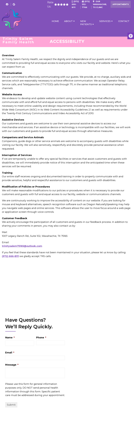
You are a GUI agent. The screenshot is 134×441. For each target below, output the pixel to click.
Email (9, 353)
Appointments (121, 4)
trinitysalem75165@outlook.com (22, 246)
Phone (41, 338)
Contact (123, 21)
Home (55, 21)
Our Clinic (100, 4)
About (68, 21)
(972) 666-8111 (75, 4)
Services (105, 21)
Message (11, 365)
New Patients (86, 23)
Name (10, 338)
